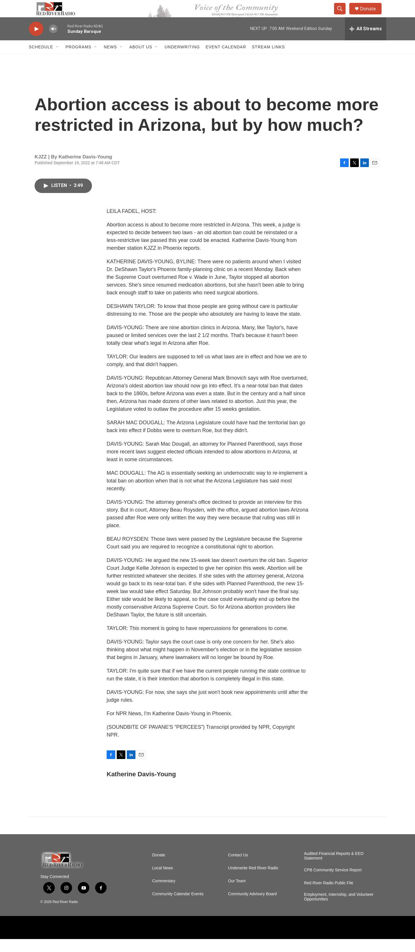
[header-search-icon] (342, 15)
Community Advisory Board (252, 907)
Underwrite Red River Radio (253, 881)
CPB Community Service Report (333, 883)
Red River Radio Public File (328, 896)
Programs (78, 60)
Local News (162, 881)
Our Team (237, 894)
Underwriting (182, 60)
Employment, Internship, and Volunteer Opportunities (338, 909)
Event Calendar (225, 60)
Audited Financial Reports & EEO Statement (334, 868)
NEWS (110, 60)
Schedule (41, 60)
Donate (371, 15)
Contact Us (238, 868)
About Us (140, 60)
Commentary (163, 894)
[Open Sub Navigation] (57, 60)
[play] (36, 42)
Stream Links (268, 60)
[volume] (53, 41)
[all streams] (365, 41)
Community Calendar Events (177, 907)
